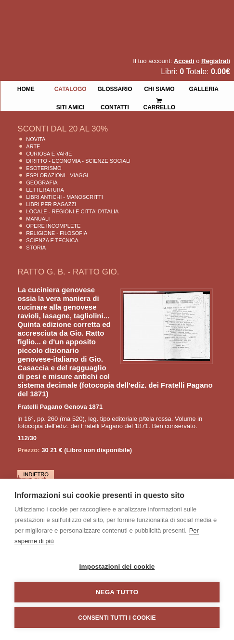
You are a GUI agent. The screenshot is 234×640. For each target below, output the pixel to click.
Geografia (41, 182)
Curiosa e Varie (49, 154)
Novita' (36, 139)
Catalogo (70, 88)
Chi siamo (159, 88)
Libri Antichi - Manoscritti (64, 197)
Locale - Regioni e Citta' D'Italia (72, 211)
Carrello (159, 100)
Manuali (38, 219)
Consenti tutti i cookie (117, 617)
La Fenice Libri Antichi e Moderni (84, 14)
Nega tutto (117, 592)
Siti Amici (70, 106)
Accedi (184, 61)
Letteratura (45, 190)
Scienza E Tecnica (52, 240)
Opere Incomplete (53, 226)
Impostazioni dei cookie (117, 566)
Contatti (115, 106)
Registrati (215, 61)
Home (26, 88)
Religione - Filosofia (56, 233)
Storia (36, 247)
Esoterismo (43, 168)
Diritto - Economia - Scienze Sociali (78, 161)
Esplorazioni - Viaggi (57, 175)
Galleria (204, 88)
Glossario (114, 88)
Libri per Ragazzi (51, 204)
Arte (33, 146)
